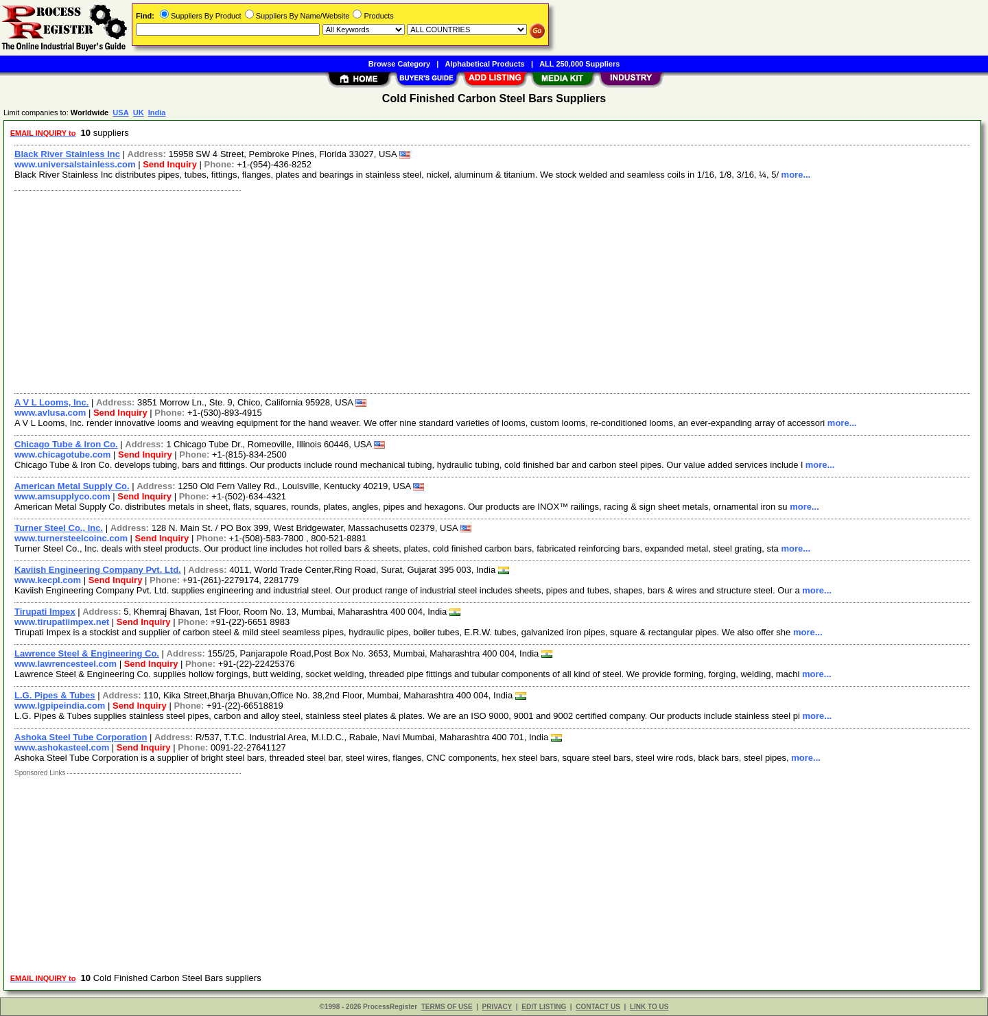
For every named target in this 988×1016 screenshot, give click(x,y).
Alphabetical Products (485, 64)
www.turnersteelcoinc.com (71, 538)
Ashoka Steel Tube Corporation (80, 737)
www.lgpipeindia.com (59, 705)
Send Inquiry (170, 164)
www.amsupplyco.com (62, 496)
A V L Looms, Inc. (51, 402)
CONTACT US (598, 1007)
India (157, 112)
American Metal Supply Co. (72, 486)
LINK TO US (649, 1007)
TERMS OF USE (447, 1007)
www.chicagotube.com (62, 454)
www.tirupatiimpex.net (61, 622)
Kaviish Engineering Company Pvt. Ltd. (97, 570)
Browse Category (399, 64)
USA (120, 112)
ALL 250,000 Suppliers (579, 64)
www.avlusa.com (50, 412)
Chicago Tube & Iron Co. (66, 444)
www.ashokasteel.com (61, 747)
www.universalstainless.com (75, 164)
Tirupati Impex (44, 611)
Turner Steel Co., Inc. (58, 528)
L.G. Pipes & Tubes (54, 695)
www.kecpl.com (47, 580)
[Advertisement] (420, 290)
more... (796, 174)
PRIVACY (497, 1007)
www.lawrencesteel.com (65, 664)
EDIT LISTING (543, 1007)
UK (138, 112)
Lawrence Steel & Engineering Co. (86, 653)
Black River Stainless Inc (67, 154)
